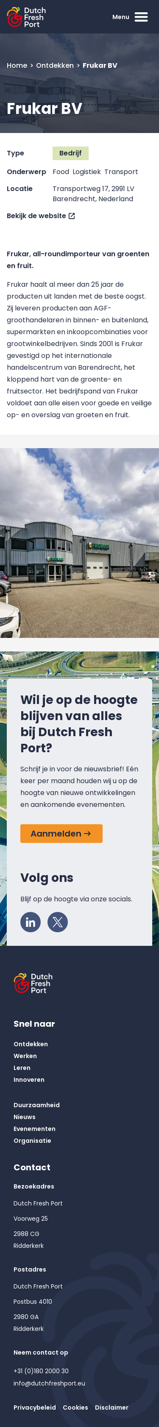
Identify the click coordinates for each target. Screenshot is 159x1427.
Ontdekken (55, 65)
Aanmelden (56, 833)
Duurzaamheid (37, 1105)
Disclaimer (111, 1407)
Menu (131, 16)
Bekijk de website (36, 216)
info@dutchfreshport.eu (49, 1383)
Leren (22, 1068)
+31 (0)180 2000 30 (41, 1371)
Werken (25, 1056)
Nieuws (25, 1117)
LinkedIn (33, 920)
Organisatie (32, 1140)
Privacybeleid (35, 1407)
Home (18, 65)
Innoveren (29, 1079)
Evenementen (35, 1129)
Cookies (75, 1407)
